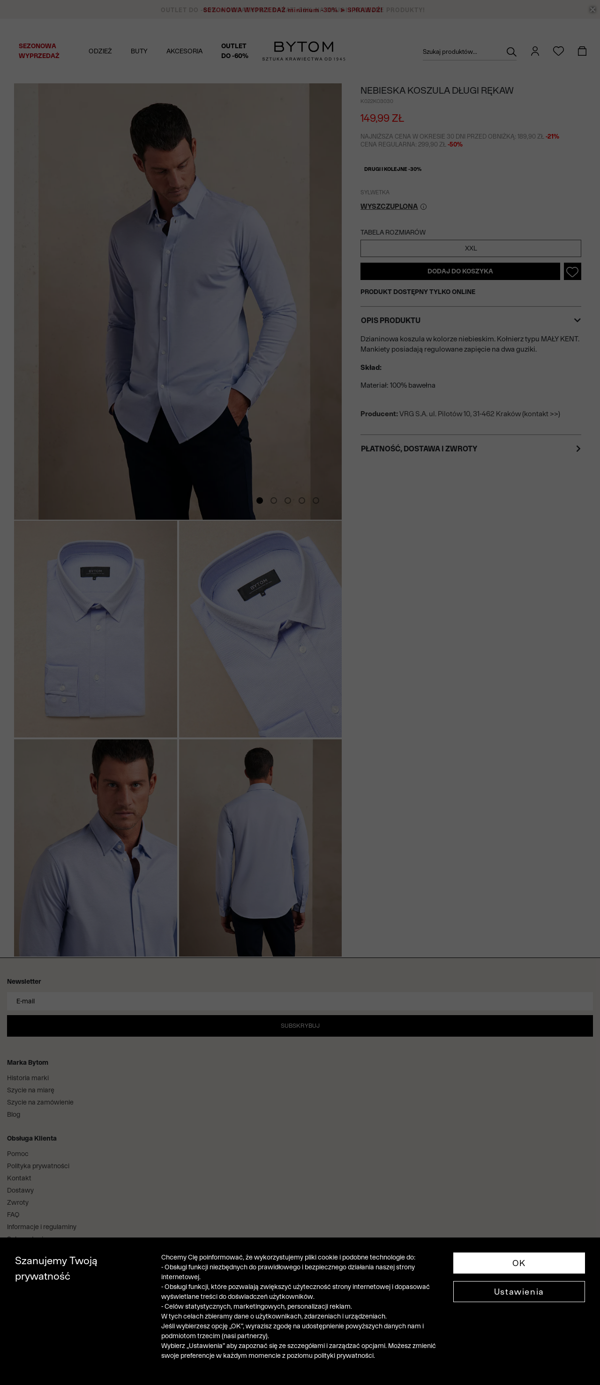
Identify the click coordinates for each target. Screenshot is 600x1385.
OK (519, 1263)
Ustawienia (519, 1292)
